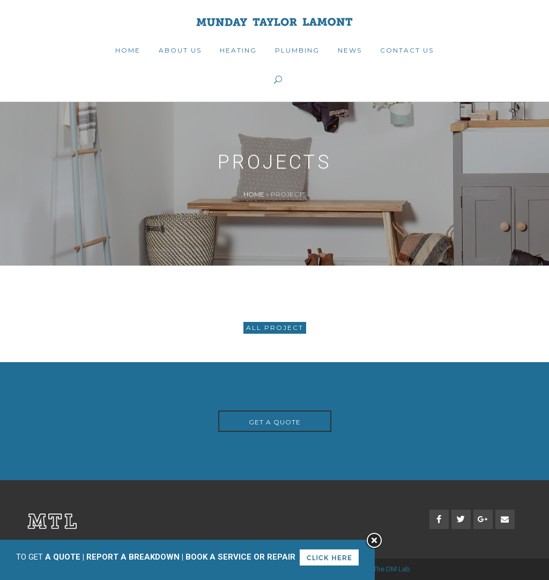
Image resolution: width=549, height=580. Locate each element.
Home (253, 194)
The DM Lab (391, 569)
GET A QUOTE (275, 422)
